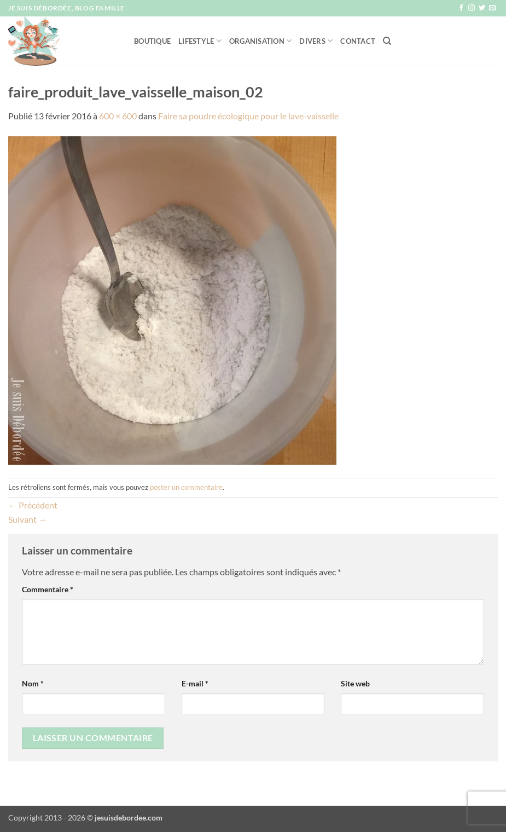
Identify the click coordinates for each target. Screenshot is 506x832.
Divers (316, 41)
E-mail (195, 683)
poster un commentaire (186, 487)
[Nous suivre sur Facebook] (461, 8)
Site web (355, 683)
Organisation (260, 41)
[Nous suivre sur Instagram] (471, 8)
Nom (33, 683)
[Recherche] (387, 41)
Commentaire (47, 589)
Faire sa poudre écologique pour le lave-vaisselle (248, 116)
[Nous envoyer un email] (492, 8)
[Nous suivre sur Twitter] (482, 8)
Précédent (32, 505)
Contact (357, 41)
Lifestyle (200, 41)
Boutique (152, 41)
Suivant (27, 519)
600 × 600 (118, 116)
